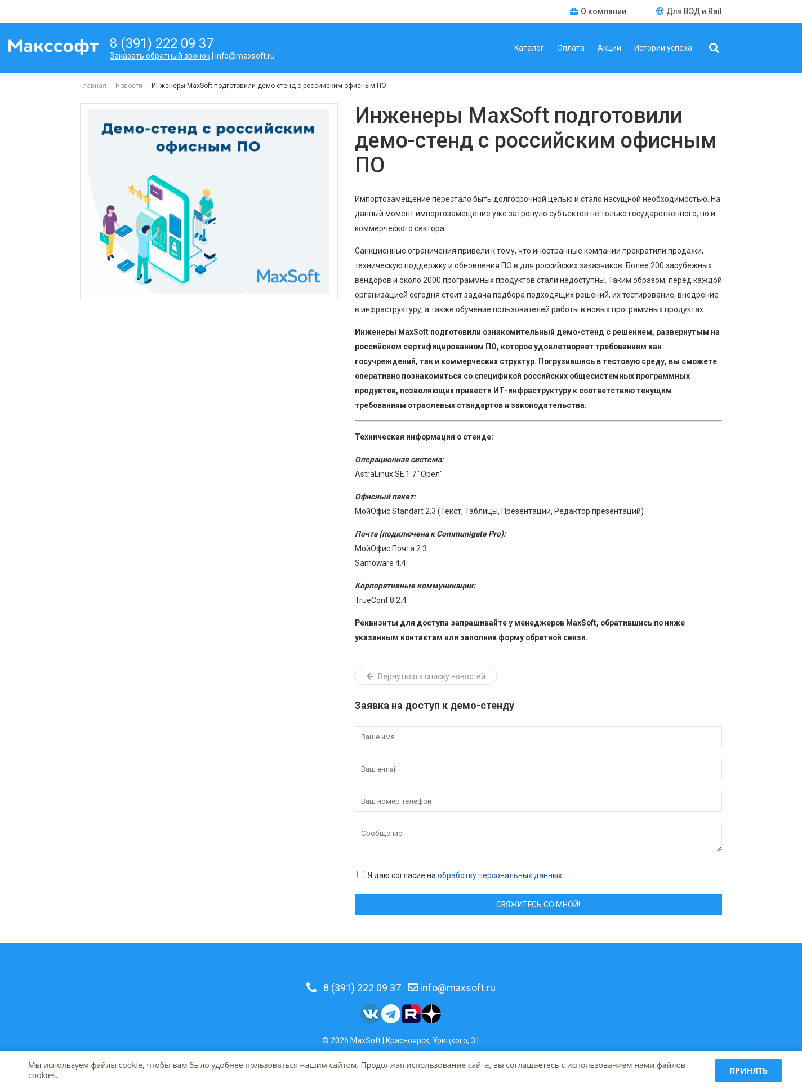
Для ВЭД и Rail (689, 11)
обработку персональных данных (500, 875)
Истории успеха (663, 47)
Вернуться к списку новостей (426, 676)
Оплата (571, 47)
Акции (609, 47)
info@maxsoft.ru (458, 988)
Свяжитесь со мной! (538, 904)
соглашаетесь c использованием (569, 1065)
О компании (599, 11)
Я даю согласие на (459, 875)
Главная (93, 86)
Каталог (529, 47)
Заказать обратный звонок (160, 55)
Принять (748, 1070)
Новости (128, 86)
